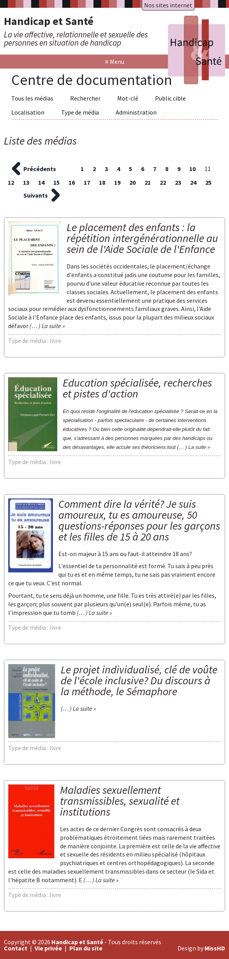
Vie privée (48, 948)
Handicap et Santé (77, 942)
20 (132, 182)
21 (147, 182)
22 (163, 182)
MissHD (214, 948)
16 (72, 182)
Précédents (39, 169)
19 (117, 182)
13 (26, 182)
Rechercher (85, 98)
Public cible (170, 98)
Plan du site (85, 948)
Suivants (35, 195)
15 (56, 182)
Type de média (80, 112)
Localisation (27, 112)
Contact (15, 948)
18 (102, 182)
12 (11, 182)
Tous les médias (32, 98)
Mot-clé (127, 98)
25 (208, 182)
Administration (136, 112)
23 (178, 182)
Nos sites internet (168, 5)
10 (192, 169)
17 (87, 182)
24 (193, 182)
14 (41, 182)
